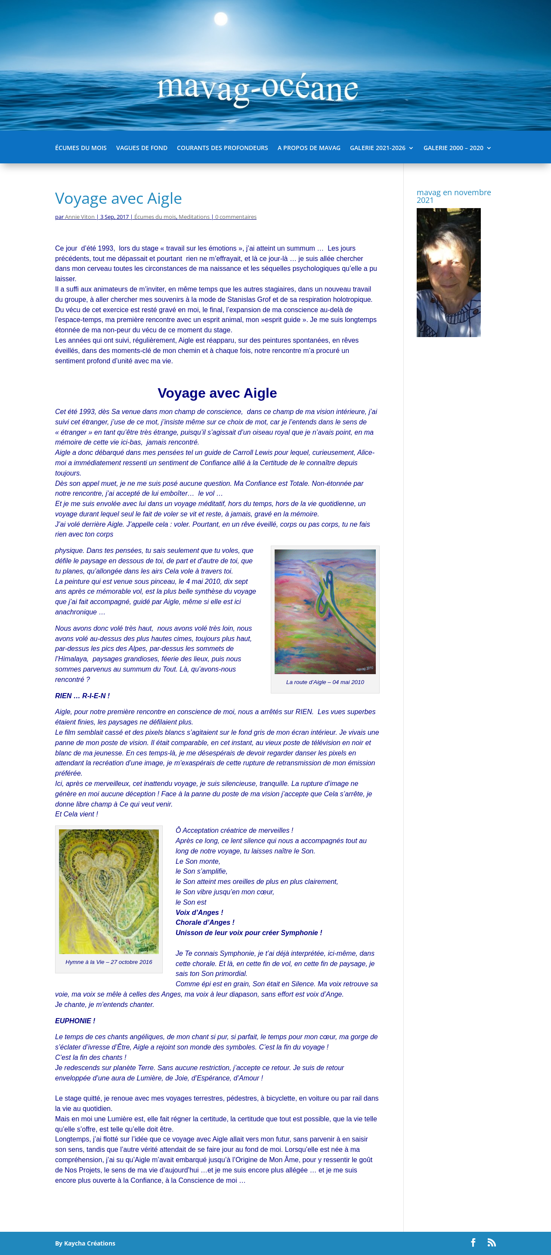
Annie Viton (80, 217)
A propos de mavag (309, 148)
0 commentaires (236, 217)
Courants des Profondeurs (222, 148)
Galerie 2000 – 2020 (453, 148)
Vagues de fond (141, 148)
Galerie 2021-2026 (378, 148)
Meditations (194, 217)
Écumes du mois (81, 148)
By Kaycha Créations (85, 1243)
